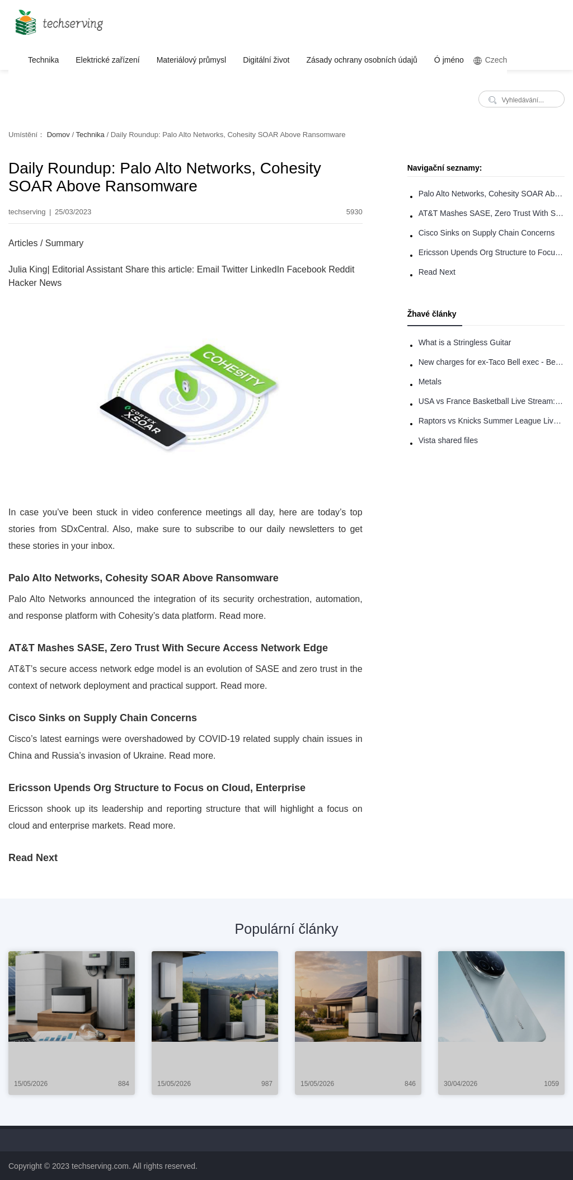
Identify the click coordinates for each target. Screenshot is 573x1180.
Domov (58, 134)
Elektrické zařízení (107, 59)
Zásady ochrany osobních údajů (361, 59)
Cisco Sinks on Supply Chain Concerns (487, 232)
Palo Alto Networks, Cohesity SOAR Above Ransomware (492, 193)
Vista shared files (448, 440)
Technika (43, 59)
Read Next (437, 271)
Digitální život (266, 59)
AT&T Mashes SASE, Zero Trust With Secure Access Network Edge (492, 213)
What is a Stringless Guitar (465, 342)
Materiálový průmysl (191, 59)
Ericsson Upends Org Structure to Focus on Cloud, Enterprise (492, 252)
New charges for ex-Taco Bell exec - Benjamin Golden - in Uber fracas (492, 362)
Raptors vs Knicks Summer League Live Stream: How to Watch (492, 420)
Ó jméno (449, 59)
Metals (430, 381)
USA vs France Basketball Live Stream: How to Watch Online (492, 401)
